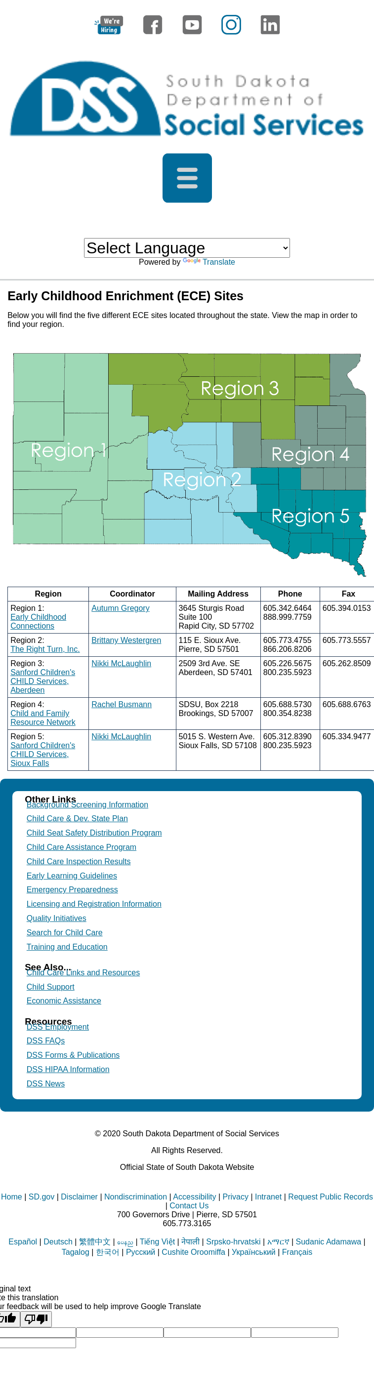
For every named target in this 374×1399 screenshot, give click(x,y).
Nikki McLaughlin (121, 663)
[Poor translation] (36, 1319)
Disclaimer (79, 1197)
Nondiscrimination (135, 1197)
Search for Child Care (65, 932)
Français (297, 1252)
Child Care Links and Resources (83, 972)
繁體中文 (95, 1242)
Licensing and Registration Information (94, 904)
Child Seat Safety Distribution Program (94, 833)
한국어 (108, 1252)
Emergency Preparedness (72, 889)
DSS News (46, 1083)
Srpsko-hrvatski (233, 1242)
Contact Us (188, 1205)
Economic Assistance (64, 1001)
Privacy (236, 1197)
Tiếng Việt (157, 1242)
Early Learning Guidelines (72, 876)
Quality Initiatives (56, 918)
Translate (209, 262)
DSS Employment (58, 1027)
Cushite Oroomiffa (193, 1252)
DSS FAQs (46, 1041)
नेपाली (190, 1242)
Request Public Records (330, 1197)
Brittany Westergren (126, 640)
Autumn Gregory (120, 608)
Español (22, 1242)
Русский (140, 1252)
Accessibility (194, 1197)
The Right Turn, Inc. (45, 649)
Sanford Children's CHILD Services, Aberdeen (42, 681)
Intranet (268, 1197)
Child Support (51, 987)
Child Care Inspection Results (79, 861)
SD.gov (41, 1197)
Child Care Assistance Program (81, 847)
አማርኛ (278, 1242)
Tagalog (75, 1252)
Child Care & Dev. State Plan (77, 818)
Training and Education (67, 947)
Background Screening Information (87, 804)
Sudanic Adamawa (329, 1242)
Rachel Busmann (121, 704)
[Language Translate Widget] (187, 248)
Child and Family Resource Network (43, 717)
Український (254, 1252)
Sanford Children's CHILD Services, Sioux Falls (42, 754)
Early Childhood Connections (38, 621)
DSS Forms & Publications (73, 1055)
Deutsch (58, 1242)
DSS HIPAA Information (68, 1069)
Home (11, 1197)
